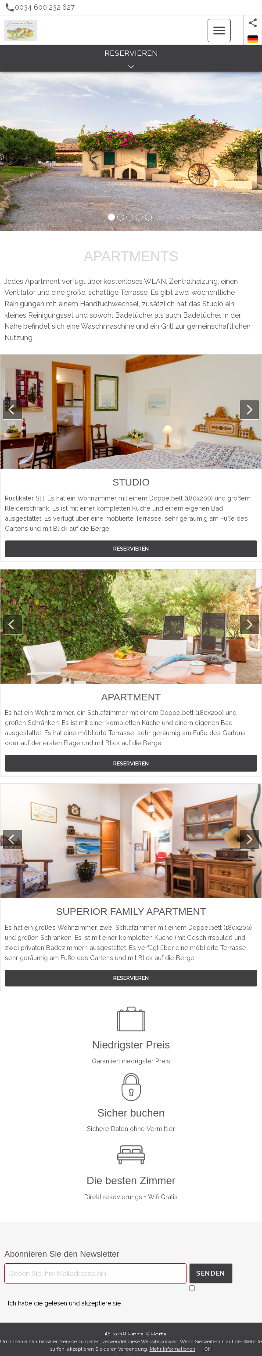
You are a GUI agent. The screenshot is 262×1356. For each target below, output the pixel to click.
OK (208, 1349)
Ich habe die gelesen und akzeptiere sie (64, 1303)
